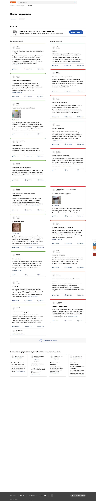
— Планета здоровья (20, 5)
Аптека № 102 (18, 357)
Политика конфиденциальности (30, 499)
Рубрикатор (13, 495)
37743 (94, 247)
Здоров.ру (36, 359)
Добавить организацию (79, 495)
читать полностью (17, 65)
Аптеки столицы (77, 357)
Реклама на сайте (33, 495)
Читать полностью (20, 371)
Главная (12, 5)
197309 (94, 244)
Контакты (44, 495)
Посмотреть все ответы (17, 334)
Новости (22, 495)
